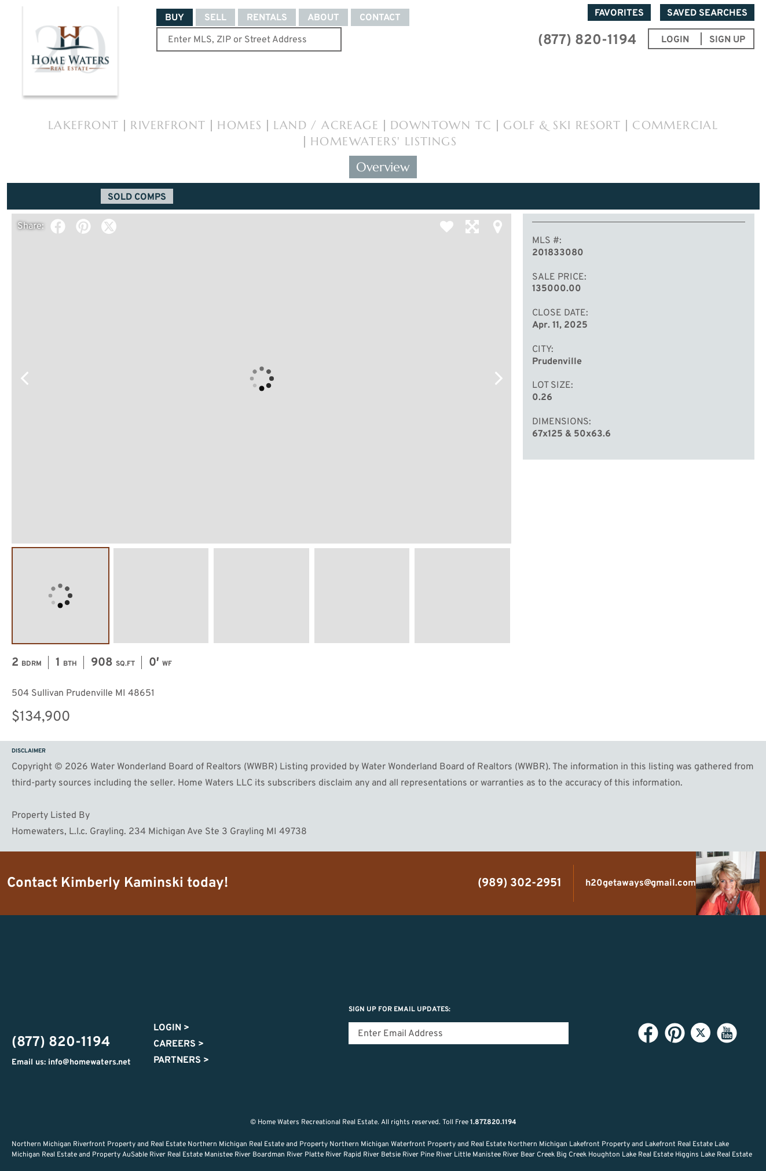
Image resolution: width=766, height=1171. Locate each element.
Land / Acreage (326, 125)
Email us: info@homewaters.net (71, 1062)
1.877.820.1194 (493, 1122)
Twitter (108, 226)
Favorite (446, 226)
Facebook (57, 226)
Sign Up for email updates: (399, 1009)
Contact (380, 18)
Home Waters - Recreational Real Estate (70, 53)
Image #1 (60, 596)
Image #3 (261, 596)
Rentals (267, 18)
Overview (383, 167)
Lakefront (83, 125)
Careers (178, 1044)
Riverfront (168, 125)
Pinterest (83, 226)
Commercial (675, 125)
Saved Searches (707, 13)
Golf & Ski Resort (562, 125)
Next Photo (498, 378)
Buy (174, 18)
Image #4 (362, 596)
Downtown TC (441, 125)
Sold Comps (137, 197)
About (323, 18)
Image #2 (161, 596)
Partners (181, 1060)
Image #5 (462, 596)
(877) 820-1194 (587, 40)
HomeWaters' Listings (383, 141)
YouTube (726, 1033)
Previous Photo (24, 378)
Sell (215, 18)
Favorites (619, 13)
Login (171, 1028)
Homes (239, 125)
